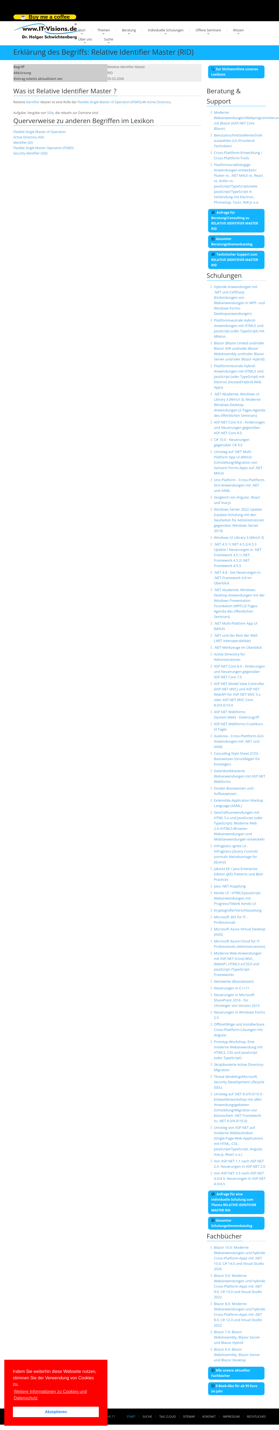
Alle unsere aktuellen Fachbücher (230, 1373)
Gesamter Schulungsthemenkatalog (231, 1223)
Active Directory (159, 102)
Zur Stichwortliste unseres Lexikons (234, 72)
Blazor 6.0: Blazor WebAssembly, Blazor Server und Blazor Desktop (237, 1354)
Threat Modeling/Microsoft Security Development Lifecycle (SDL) (239, 1082)
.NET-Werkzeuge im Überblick (238, 647)
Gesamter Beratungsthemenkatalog (232, 241)
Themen (103, 30)
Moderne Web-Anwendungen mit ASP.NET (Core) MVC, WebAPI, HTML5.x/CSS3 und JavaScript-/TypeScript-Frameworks (238, 964)
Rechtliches (256, 1416)
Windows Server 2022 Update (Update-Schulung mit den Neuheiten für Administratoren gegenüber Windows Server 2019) (239, 520)
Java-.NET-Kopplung (229, 886)
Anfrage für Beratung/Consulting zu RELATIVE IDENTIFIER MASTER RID (234, 220)
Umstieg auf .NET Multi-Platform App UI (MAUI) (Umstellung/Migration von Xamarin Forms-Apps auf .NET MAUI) (238, 462)
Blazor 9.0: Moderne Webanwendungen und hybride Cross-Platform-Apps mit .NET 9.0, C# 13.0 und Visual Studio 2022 (239, 1286)
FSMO (136, 102)
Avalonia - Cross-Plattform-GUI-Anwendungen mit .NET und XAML (239, 741)
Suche (108, 39)
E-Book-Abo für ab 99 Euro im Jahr (234, 1389)
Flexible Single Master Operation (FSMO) (43, 148)
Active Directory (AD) (28, 137)
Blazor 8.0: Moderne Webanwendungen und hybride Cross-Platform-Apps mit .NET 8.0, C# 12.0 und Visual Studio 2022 (239, 1314)
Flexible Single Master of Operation (103, 102)
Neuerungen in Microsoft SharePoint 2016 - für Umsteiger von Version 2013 (236, 1000)
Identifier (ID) (23, 142)
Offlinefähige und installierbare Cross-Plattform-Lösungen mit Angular (239, 1029)
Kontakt (208, 1416)
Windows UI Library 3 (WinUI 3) (239, 537)
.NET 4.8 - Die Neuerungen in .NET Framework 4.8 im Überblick (237, 577)
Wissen (238, 30)
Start (82, 30)
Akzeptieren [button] (56, 1412)
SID (49, 112)
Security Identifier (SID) (30, 153)
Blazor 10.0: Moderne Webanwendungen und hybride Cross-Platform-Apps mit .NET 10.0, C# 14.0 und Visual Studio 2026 (239, 1258)
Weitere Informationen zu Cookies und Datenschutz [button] (50, 1394)
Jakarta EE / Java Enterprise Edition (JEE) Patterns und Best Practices (238, 874)
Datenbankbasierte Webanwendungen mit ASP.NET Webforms (239, 776)
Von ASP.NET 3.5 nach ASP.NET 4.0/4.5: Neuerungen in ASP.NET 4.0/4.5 (240, 1178)
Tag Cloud (167, 1416)
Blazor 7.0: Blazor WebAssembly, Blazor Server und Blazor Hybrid (237, 1337)
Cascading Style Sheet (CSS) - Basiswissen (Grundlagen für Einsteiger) (237, 758)
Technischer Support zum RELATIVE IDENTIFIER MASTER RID (234, 259)
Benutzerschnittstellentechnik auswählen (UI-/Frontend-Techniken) (238, 140)
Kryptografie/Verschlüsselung (238, 910)
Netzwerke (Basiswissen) (233, 981)
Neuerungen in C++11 (231, 988)
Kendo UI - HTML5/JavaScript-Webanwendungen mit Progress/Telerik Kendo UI (237, 898)
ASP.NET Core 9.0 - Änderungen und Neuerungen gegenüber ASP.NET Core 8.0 (239, 427)
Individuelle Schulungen (166, 30)
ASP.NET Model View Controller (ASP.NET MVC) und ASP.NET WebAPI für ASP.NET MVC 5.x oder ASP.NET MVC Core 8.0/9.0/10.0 (239, 694)
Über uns (85, 39)
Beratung (129, 30)
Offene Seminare (208, 30)
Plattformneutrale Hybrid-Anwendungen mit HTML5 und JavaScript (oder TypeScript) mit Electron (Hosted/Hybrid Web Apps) (239, 376)
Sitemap (189, 1416)
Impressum (231, 1416)
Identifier (33, 102)
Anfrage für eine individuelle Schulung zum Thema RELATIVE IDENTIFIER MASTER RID (233, 1202)
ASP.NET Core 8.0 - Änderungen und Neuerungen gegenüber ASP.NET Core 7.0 (239, 671)
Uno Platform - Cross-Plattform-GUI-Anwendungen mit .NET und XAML (239, 485)
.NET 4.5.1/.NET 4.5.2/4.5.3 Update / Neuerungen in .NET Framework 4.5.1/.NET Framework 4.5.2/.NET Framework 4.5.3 (238, 555)
